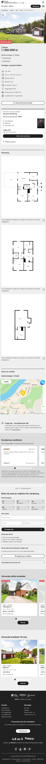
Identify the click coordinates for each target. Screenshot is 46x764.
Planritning (6, 61)
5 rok (21, 10)
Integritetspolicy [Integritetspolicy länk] (6, 759)
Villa (17, 10)
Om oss (26, 708)
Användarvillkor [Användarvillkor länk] (26, 759)
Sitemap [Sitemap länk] (18, 761)
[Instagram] (25, 749)
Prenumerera (23, 731)
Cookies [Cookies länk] (34, 759)
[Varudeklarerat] (3, 14)
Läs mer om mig (9, 125)
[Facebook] (16, 749)
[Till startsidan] (12, 2)
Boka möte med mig (23, 136)
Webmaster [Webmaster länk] (40, 759)
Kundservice (5, 708)
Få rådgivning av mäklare (23, 556)
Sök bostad (4, 6)
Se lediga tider (9, 529)
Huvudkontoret (6, 714)
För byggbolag (6, 712)
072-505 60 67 (9, 121)
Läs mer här (16, 430)
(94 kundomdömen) (11, 116)
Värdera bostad (6, 717)
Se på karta (7, 58)
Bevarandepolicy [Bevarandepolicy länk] (17, 759)
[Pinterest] (29, 749)
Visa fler (23, 622)
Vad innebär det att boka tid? (10, 562)
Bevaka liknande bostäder (23, 102)
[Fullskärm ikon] (43, 221)
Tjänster (26, 710)
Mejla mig (7, 123)
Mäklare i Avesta (10, 142)
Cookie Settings (26, 761)
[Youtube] (20, 749)
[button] (43, 6)
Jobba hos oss (28, 714)
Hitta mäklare (5, 710)
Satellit (6, 382)
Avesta (12, 10)
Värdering (36, 6)
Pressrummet (28, 712)
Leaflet (30, 413)
